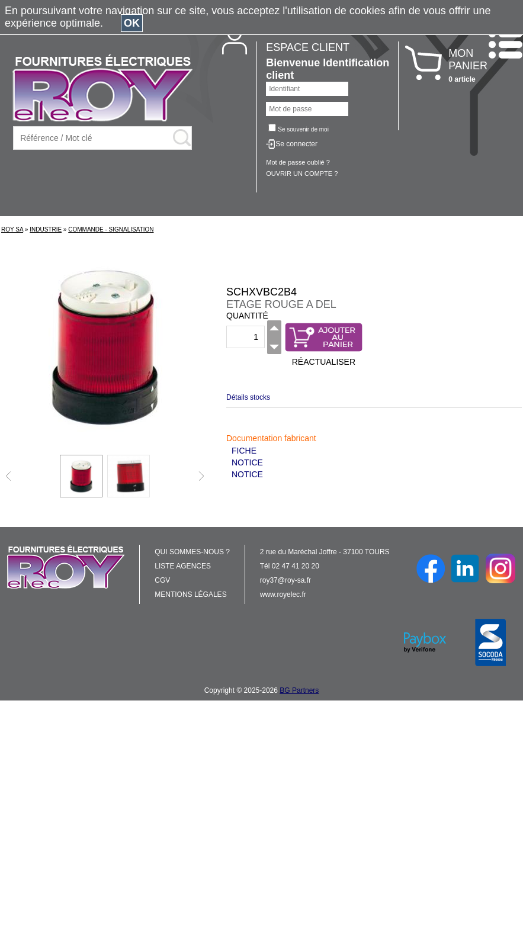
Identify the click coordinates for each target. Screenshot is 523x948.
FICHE (244, 450)
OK (132, 23)
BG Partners (299, 690)
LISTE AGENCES (183, 566)
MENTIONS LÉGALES (190, 594)
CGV (162, 580)
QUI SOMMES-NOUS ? (192, 552)
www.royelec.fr (283, 594)
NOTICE (247, 462)
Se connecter (296, 144)
